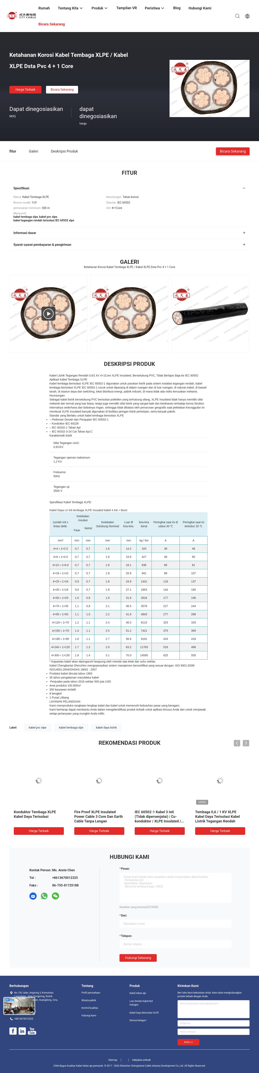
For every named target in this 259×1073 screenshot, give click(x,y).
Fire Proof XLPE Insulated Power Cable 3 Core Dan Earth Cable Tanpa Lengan (98, 816)
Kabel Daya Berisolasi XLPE (144, 1012)
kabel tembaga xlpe (71, 727)
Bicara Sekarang (62, 89)
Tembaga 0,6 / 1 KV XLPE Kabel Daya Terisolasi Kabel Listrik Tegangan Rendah (217, 816)
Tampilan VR (126, 8)
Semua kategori (138, 1020)
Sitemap (112, 1060)
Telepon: (126, 935)
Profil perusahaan (90, 992)
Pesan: (125, 868)
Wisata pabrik (88, 1000)
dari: (124, 915)
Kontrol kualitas (89, 1008)
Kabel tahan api (138, 993)
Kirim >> (188, 1042)
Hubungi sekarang (138, 958)
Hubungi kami (88, 1015)
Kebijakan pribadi (141, 1060)
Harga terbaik (25, 89)
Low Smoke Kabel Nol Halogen (141, 1003)
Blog (177, 8)
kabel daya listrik (106, 727)
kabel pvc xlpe (37, 727)
